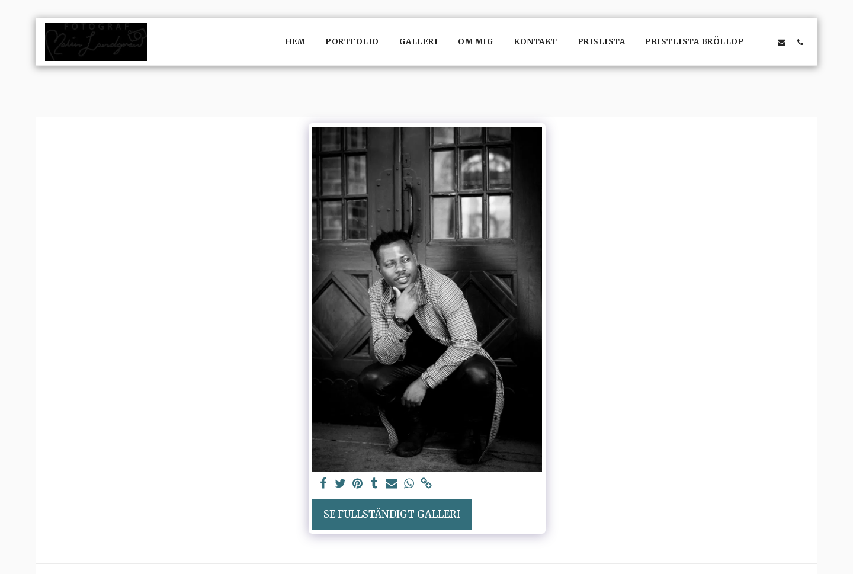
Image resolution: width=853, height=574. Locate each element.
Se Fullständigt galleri (391, 514)
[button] (763, 42)
